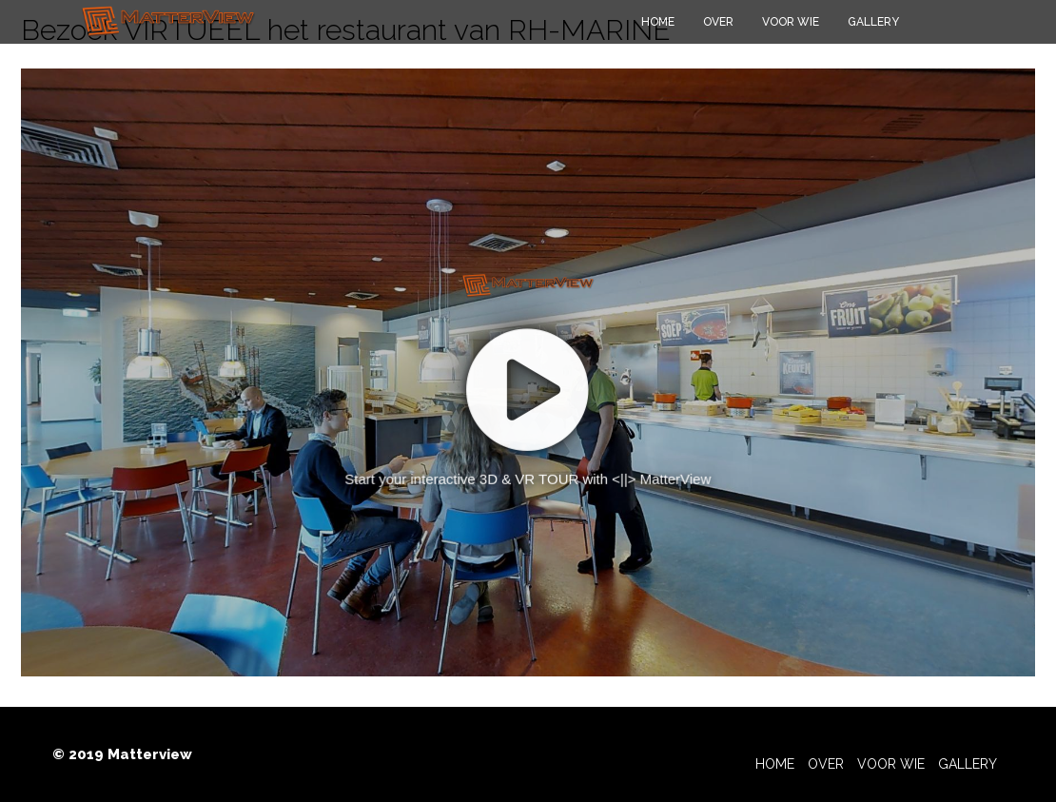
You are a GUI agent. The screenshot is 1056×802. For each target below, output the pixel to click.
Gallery (873, 22)
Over (718, 22)
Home (658, 22)
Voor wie (790, 22)
